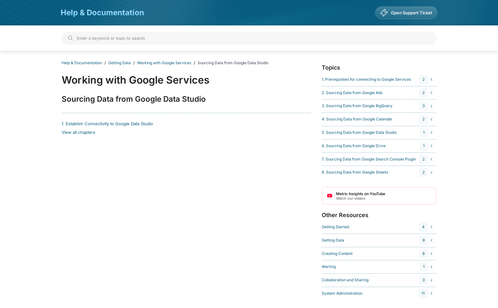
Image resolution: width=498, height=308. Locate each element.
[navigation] (378, 79)
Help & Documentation (102, 12)
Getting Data (119, 62)
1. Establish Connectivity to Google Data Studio (107, 123)
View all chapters (78, 132)
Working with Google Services (164, 62)
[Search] (249, 38)
